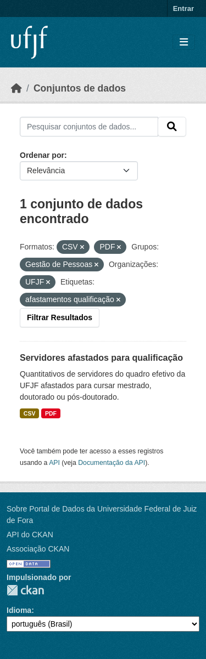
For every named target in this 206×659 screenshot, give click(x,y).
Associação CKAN (38, 548)
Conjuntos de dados (80, 88)
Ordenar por (42, 155)
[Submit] (172, 127)
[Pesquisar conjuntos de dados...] (89, 127)
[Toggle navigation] (183, 42)
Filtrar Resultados (59, 317)
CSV (30, 413)
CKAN (25, 590)
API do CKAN (30, 534)
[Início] (16, 88)
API (54, 463)
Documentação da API (111, 463)
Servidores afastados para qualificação (101, 357)
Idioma (19, 610)
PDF (51, 413)
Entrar (183, 8)
